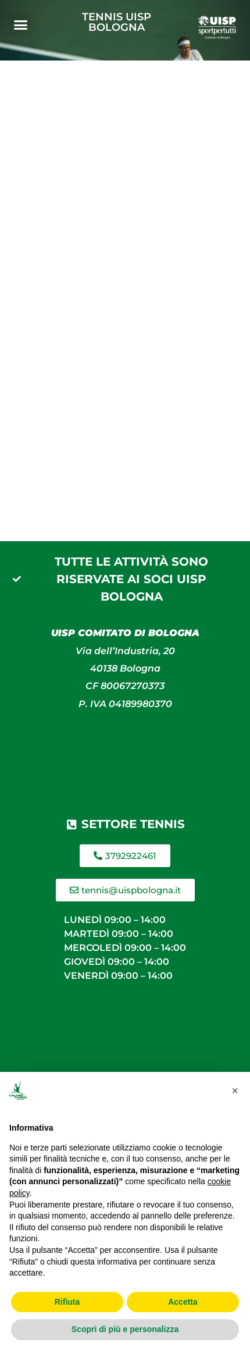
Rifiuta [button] (67, 1301)
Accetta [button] (183, 1301)
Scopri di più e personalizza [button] (125, 1329)
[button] (21, 24)
